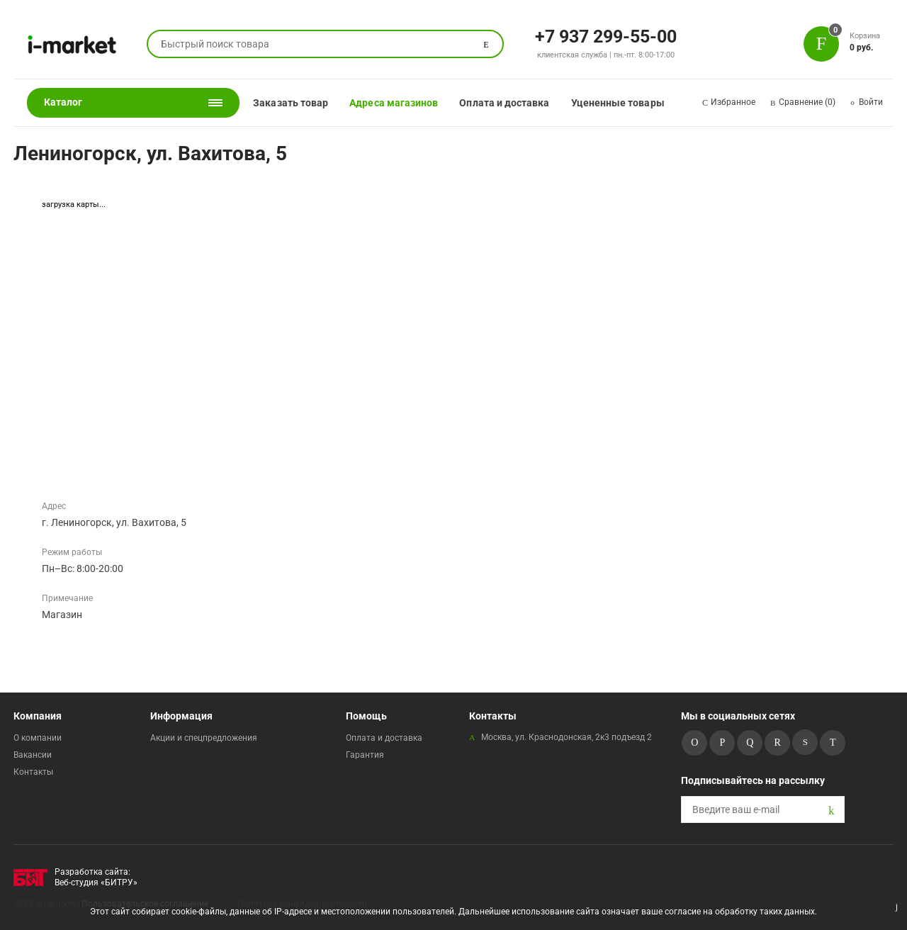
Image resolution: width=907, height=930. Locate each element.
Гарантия (365, 755)
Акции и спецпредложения (203, 738)
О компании (37, 738)
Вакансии (32, 755)
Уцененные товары (618, 102)
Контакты (33, 772)
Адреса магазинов (393, 102)
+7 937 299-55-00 (606, 35)
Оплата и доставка (504, 102)
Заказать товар (290, 102)
